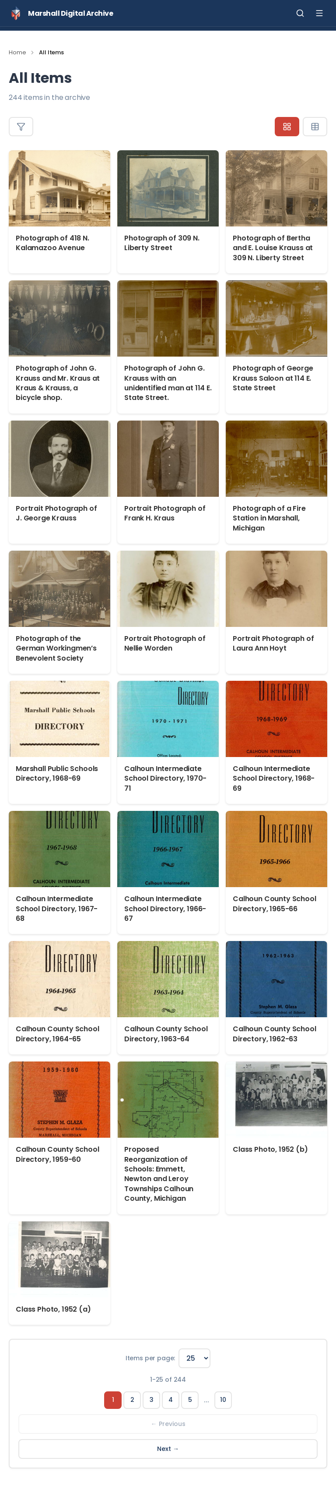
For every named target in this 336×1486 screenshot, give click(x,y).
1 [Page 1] (113, 1399)
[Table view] (315, 126)
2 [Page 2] (132, 1399)
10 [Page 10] (223, 1399)
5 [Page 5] (190, 1399)
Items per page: (150, 1358)
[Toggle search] (300, 13)
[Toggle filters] (21, 126)
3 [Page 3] (152, 1399)
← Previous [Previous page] (168, 1423)
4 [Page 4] (170, 1399)
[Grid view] (287, 126)
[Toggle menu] (319, 13)
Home (17, 52)
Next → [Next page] (168, 1448)
